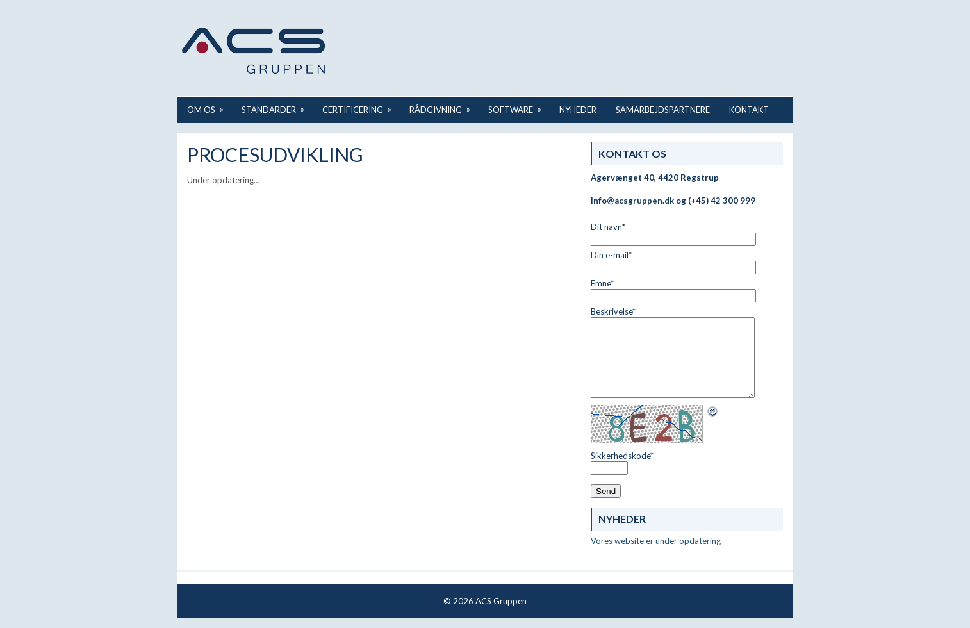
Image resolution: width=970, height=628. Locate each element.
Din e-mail (611, 255)
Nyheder (577, 109)
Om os (209, 105)
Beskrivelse (613, 311)
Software (519, 105)
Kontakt (749, 109)
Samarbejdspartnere (663, 109)
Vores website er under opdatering (656, 541)
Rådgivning (444, 105)
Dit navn (608, 227)
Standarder (277, 105)
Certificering (361, 105)
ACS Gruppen (501, 601)
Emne (602, 283)
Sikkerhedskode (622, 455)
